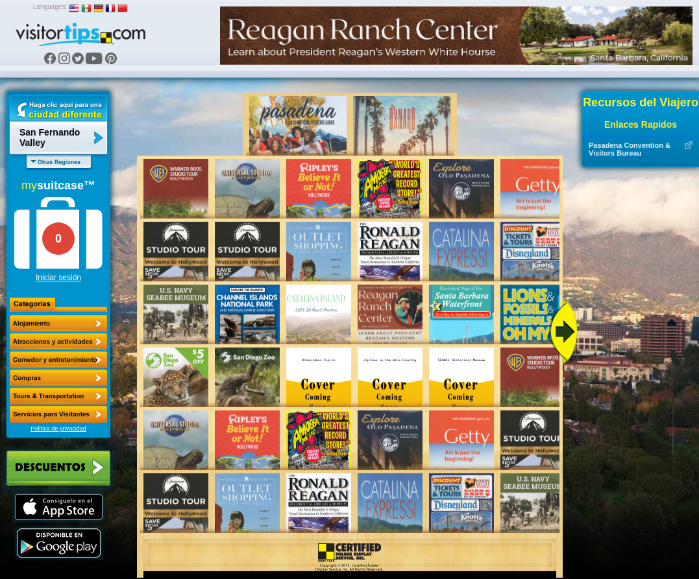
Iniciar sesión (58, 277)
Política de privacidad (58, 428)
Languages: (50, 6)
